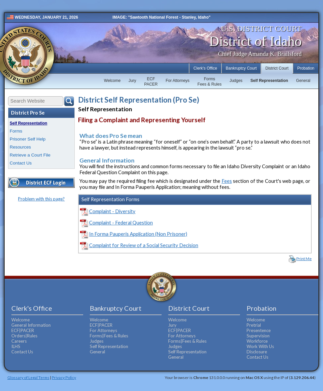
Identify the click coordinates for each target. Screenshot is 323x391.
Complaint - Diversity (112, 211)
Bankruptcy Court (241, 68)
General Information (31, 325)
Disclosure (257, 351)
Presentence (259, 330)
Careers (19, 341)
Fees (227, 181)
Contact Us (21, 163)
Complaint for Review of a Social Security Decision (143, 245)
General (303, 80)
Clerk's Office (205, 68)
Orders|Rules (24, 335)
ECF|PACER (22, 330)
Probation (305, 68)
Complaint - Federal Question (121, 222)
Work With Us (260, 346)
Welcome (112, 80)
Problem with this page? (41, 198)
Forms (16, 131)
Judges (236, 80)
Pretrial (254, 325)
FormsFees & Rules (210, 82)
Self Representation (269, 80)
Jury (132, 80)
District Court (276, 68)
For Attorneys (177, 80)
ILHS (15, 346)
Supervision (258, 335)
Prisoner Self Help (27, 139)
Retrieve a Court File (30, 155)
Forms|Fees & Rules (109, 335)
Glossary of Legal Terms (28, 377)
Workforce (257, 341)
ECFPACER (150, 82)
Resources (20, 147)
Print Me (304, 258)
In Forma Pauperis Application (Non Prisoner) (138, 234)
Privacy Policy (64, 377)
